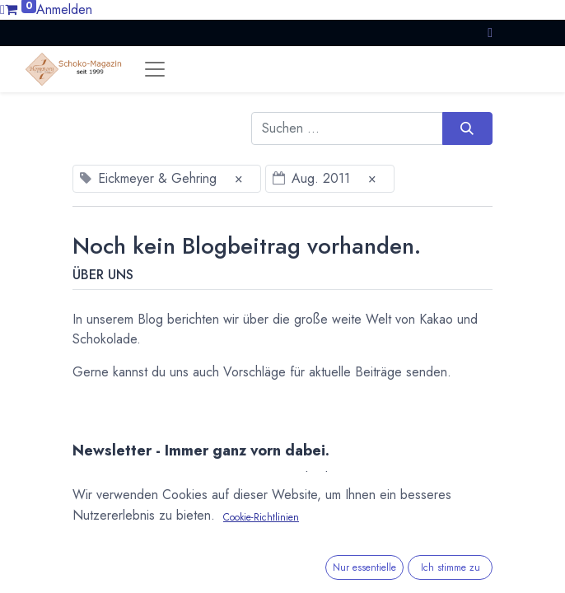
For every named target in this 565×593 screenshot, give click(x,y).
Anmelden (64, 9)
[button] (490, 32)
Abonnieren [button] (441, 537)
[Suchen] (467, 128)
